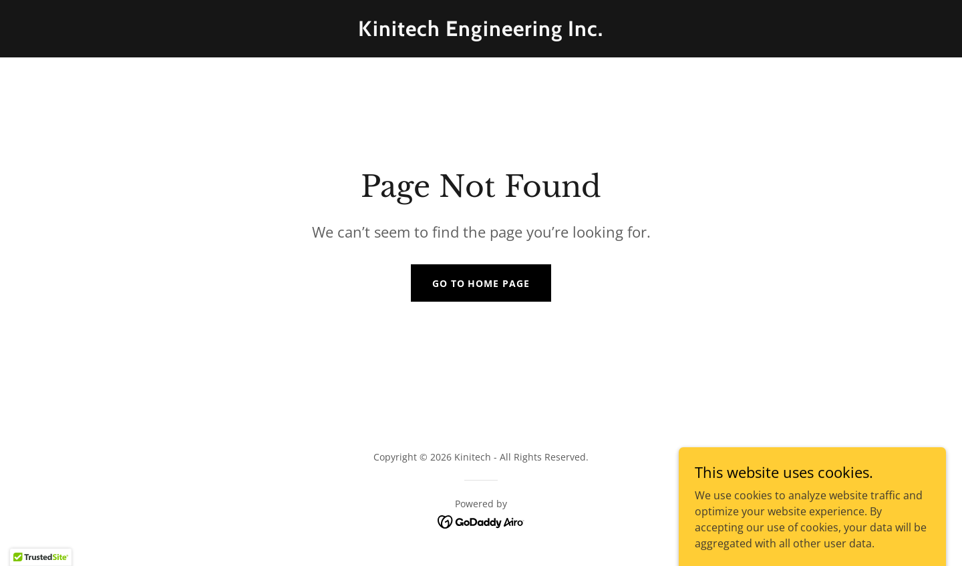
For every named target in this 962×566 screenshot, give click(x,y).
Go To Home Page (481, 283)
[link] (480, 32)
